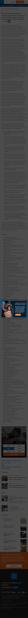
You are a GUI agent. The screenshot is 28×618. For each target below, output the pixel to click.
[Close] (26, 301)
